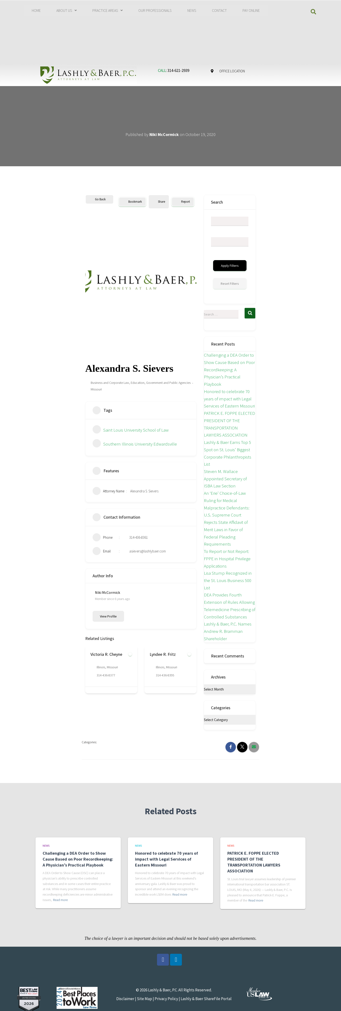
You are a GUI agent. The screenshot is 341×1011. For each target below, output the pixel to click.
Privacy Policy (166, 998)
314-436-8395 (165, 675)
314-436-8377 (106, 675)
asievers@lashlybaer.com (147, 551)
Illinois (101, 667)
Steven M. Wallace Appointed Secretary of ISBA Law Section (225, 478)
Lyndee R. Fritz (163, 654)
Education (137, 383)
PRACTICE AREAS (107, 10)
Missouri (96, 389)
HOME (36, 10)
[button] (67, 10)
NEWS (191, 10)
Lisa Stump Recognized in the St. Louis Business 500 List (228, 580)
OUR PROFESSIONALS (155, 10)
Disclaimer (125, 998)
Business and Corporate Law (110, 383)
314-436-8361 (138, 537)
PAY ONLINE (251, 10)
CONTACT (219, 10)
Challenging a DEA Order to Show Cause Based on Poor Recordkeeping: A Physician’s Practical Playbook (229, 369)
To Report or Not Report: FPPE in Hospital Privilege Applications (227, 558)
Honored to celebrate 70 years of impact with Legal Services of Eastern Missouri (229, 399)
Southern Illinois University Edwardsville (135, 443)
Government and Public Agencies (168, 383)
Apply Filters (230, 265)
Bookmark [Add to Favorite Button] (132, 202)
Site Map (144, 998)
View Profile (108, 616)
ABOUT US (66, 10)
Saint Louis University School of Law (131, 429)
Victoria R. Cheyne (106, 654)
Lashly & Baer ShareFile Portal (206, 998)
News (46, 845)
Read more (60, 900)
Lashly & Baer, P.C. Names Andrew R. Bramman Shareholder (227, 631)
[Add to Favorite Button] (130, 654)
